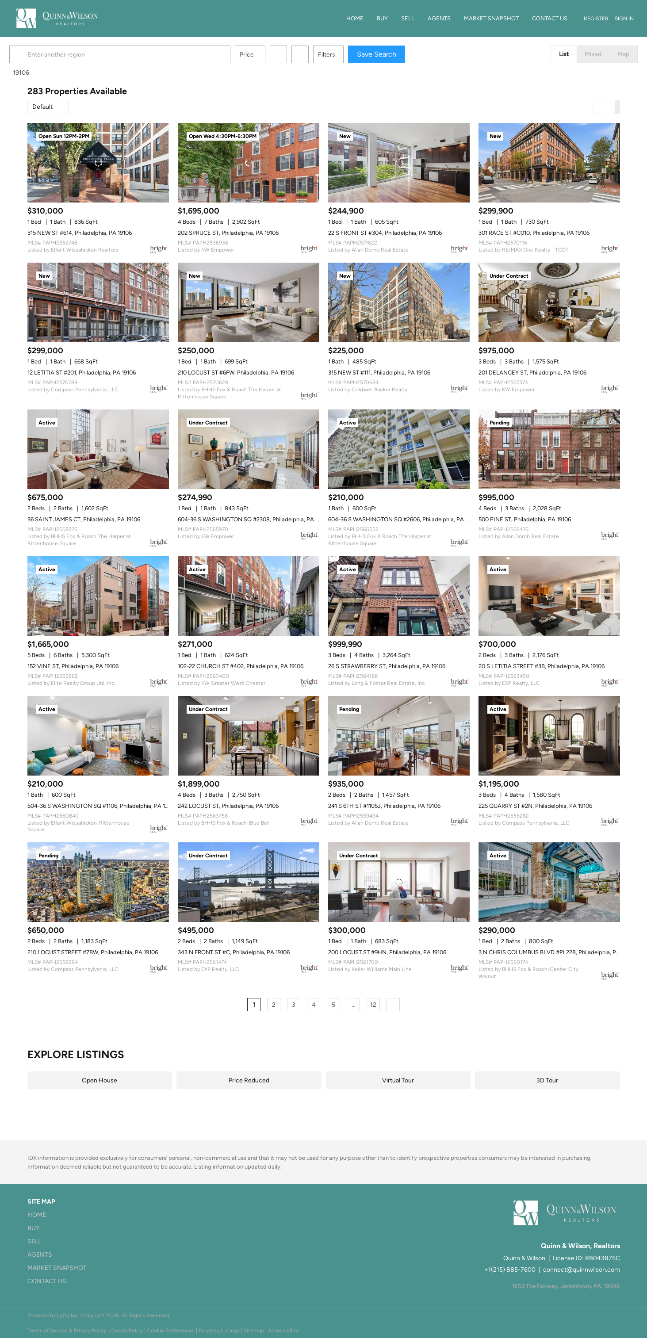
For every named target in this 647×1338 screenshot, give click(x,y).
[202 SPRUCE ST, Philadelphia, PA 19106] (248, 163)
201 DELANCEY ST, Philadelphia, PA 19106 (532, 372)
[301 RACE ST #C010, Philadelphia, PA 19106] (549, 163)
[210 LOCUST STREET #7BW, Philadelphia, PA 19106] (98, 882)
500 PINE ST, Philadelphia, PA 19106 (525, 519)
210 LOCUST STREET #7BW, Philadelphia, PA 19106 (92, 952)
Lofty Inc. (68, 1315)
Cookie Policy (126, 1330)
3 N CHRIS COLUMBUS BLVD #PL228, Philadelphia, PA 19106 (557, 952)
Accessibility (283, 1330)
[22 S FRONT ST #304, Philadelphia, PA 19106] (399, 163)
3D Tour (547, 1080)
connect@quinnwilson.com (581, 1269)
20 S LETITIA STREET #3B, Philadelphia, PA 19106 (542, 666)
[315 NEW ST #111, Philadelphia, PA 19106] (399, 302)
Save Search (394, 54)
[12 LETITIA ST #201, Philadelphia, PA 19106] (98, 302)
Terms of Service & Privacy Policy (66, 1330)
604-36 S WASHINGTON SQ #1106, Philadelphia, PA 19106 (102, 806)
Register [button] (596, 18)
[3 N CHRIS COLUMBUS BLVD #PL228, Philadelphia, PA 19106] (549, 882)
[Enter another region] (141, 54)
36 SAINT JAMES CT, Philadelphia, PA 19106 (83, 519)
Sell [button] (407, 18)
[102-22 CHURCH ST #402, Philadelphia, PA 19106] (248, 596)
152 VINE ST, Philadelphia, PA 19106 (73, 666)
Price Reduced (249, 1080)
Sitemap (254, 1330)
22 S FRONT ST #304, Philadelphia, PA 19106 (385, 232)
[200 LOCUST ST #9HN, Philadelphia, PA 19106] (399, 882)
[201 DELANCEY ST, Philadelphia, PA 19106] (549, 302)
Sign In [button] (624, 18)
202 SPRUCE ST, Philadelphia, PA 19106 (228, 232)
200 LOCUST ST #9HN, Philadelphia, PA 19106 (387, 952)
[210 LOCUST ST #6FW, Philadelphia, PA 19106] (248, 302)
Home (355, 18)
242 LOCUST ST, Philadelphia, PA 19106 (228, 806)
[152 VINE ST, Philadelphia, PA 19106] (98, 596)
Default (42, 107)
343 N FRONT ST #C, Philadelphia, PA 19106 (234, 952)
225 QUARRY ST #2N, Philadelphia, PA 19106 (535, 806)
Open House (99, 1080)
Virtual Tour (398, 1080)
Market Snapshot (491, 18)
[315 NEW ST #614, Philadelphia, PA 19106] (98, 163)
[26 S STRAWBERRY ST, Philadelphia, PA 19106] (399, 596)
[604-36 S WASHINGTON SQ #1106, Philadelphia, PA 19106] (98, 736)
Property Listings (219, 1330)
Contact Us (549, 18)
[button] (38, 54)
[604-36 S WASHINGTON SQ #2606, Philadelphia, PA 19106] (399, 449)
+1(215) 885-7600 (510, 1269)
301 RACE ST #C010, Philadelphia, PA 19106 (534, 232)
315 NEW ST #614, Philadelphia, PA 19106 (79, 232)
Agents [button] (439, 18)
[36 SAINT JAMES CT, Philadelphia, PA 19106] (98, 449)
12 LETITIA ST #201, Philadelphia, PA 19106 (81, 372)
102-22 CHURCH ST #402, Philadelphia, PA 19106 (240, 666)
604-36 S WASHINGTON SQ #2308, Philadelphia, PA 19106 (253, 519)
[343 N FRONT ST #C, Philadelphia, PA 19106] (248, 882)
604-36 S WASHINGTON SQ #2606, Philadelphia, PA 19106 (403, 519)
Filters (344, 54)
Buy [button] (382, 18)
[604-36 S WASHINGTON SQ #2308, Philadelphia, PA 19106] (248, 449)
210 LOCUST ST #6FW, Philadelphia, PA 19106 (236, 372)
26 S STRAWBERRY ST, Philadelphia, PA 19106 (386, 666)
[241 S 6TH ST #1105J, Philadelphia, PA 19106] (399, 736)
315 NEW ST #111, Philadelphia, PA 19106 (379, 372)
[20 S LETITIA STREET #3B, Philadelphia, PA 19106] (549, 596)
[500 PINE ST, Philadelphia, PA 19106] (549, 449)
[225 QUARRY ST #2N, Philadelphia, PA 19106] (549, 736)
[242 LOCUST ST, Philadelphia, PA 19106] (248, 736)
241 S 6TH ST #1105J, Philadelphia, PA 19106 (384, 806)
